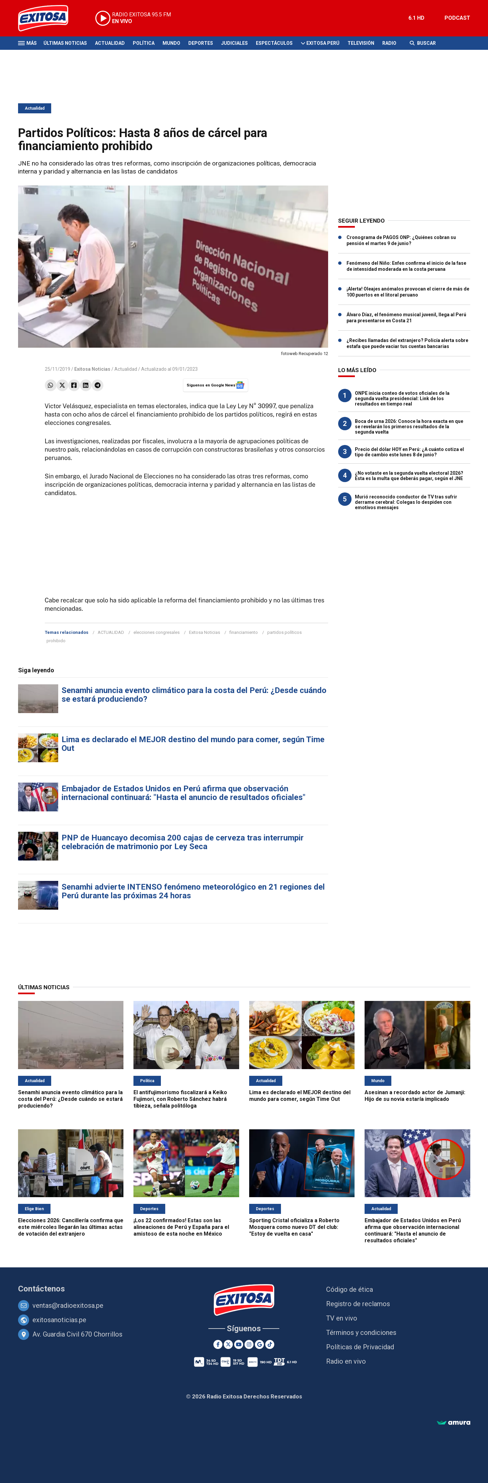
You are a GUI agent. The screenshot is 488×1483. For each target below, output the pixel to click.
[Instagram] (249, 1344)
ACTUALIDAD (111, 632)
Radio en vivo (346, 1361)
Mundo (171, 43)
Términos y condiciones (361, 1333)
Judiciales (234, 43)
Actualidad (110, 43)
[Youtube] (238, 1344)
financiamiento (243, 632)
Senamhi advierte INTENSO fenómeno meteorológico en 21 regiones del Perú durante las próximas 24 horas (193, 891)
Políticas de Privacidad (360, 1347)
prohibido (56, 640)
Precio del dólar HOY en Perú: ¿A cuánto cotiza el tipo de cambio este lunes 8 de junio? (409, 452)
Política (144, 43)
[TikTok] (269, 1344)
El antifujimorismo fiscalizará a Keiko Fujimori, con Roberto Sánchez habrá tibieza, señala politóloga (180, 1099)
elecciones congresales (156, 632)
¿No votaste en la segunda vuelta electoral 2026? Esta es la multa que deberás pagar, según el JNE (409, 475)
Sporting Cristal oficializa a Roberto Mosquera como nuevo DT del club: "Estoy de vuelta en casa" (294, 1227)
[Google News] (259, 1344)
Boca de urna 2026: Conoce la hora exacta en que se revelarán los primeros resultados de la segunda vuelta (409, 427)
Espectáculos (274, 43)
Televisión (361, 43)
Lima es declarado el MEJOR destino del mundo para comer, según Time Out (193, 744)
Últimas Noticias (65, 43)
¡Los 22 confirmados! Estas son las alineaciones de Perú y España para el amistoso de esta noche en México (181, 1227)
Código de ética (349, 1289)
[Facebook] (217, 1344)
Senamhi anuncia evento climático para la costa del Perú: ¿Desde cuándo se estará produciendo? (194, 695)
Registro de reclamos (358, 1304)
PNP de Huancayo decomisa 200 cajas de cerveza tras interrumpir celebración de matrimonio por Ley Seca (183, 842)
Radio (389, 43)
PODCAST (457, 18)
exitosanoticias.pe (59, 1320)
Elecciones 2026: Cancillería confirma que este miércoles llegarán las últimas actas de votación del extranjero (70, 1227)
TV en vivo (341, 1318)
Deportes (200, 43)
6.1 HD (416, 18)
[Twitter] (228, 1344)
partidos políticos (284, 632)
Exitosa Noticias (204, 632)
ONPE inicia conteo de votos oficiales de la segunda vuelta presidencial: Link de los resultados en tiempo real (402, 398)
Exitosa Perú (322, 43)
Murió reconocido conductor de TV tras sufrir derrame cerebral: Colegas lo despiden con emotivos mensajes (406, 502)
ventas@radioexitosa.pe (67, 1305)
